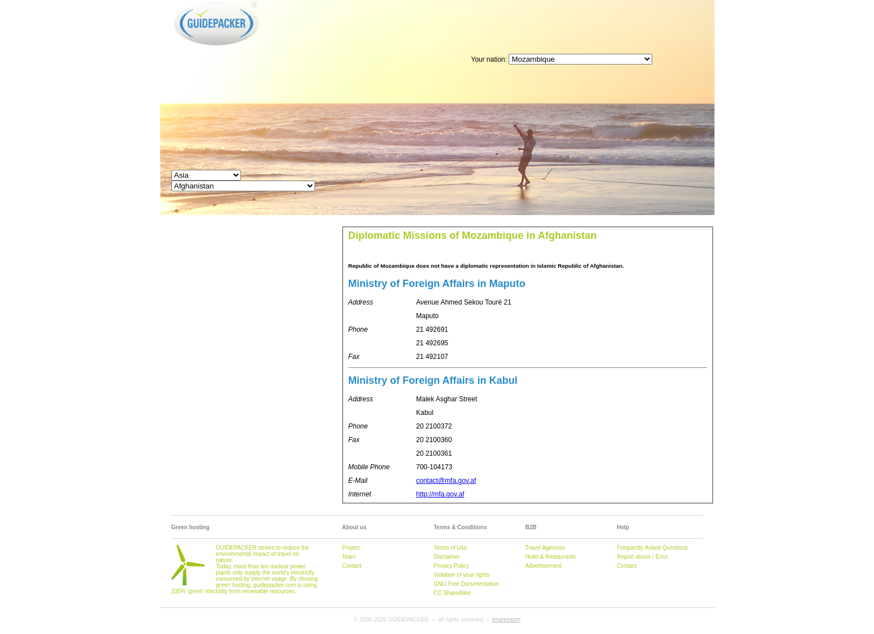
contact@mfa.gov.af (446, 481)
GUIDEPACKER (183, 1)
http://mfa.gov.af (440, 494)
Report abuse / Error (643, 557)
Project (351, 548)
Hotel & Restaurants (551, 557)
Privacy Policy (451, 566)
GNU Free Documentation (467, 584)
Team (349, 557)
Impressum (506, 619)
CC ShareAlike (452, 593)
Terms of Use (450, 548)
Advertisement (544, 566)
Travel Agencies (546, 548)
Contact (351, 566)
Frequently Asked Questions (652, 548)
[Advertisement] (508, 25)
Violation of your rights (462, 575)
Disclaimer (447, 557)
